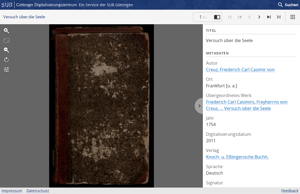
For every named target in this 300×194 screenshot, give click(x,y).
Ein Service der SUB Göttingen (106, 4)
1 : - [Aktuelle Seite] (202, 17)
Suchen (287, 5)
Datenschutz (37, 190)
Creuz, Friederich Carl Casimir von (240, 69)
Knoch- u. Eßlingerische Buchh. (237, 157)
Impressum (12, 190)
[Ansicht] (292, 17)
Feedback (289, 190)
